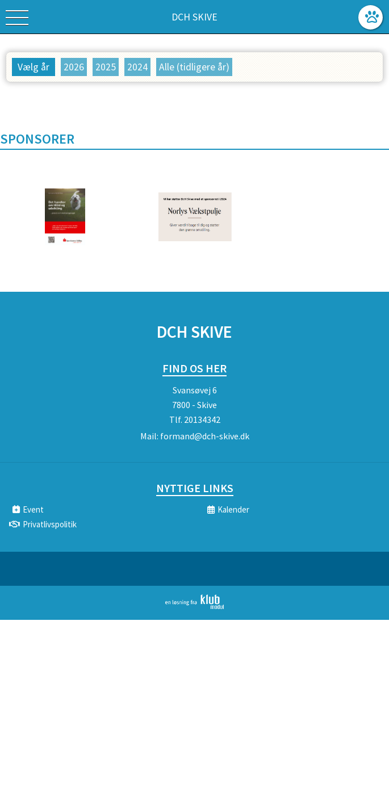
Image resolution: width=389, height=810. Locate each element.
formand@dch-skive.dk (204, 436)
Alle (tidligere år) (194, 67)
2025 (105, 67)
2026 (74, 67)
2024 (137, 67)
